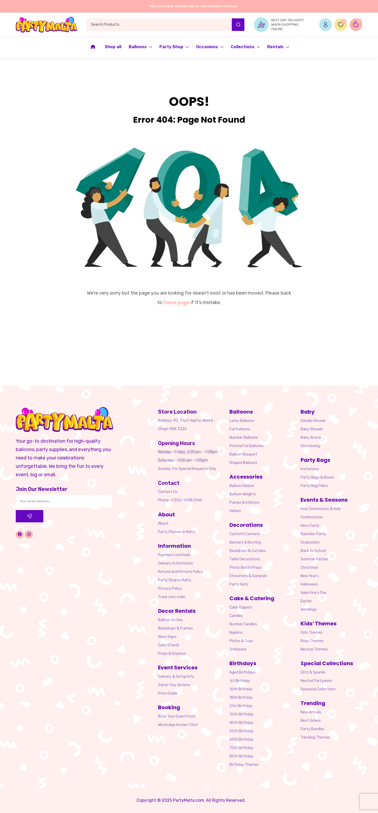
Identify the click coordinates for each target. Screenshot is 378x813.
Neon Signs (167, 637)
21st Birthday (241, 706)
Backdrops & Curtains (247, 551)
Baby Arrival (311, 437)
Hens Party (310, 525)
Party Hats (238, 584)
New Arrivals (311, 712)
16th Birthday (241, 689)
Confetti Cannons (244, 534)
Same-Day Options (174, 685)
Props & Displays (172, 653)
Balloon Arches (170, 620)
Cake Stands (169, 645)
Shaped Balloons (243, 462)
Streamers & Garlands (248, 576)
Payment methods (174, 555)
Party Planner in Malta (176, 532)
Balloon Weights (242, 494)
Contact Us (167, 492)
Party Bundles (312, 729)
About (163, 523)
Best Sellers (311, 720)
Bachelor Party (313, 534)
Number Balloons (243, 437)
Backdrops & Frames (175, 628)
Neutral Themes (314, 649)
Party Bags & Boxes (317, 477)
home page (176, 302)
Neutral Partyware (316, 681)
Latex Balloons (241, 421)
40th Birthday (241, 722)
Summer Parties (314, 559)
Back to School (313, 551)
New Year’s (310, 576)
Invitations (310, 469)
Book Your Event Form (177, 716)
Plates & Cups (241, 641)
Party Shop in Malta (174, 580)
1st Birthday (239, 681)
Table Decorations (244, 559)
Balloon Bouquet (243, 454)
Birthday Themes (244, 764)
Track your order (172, 597)
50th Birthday (241, 731)
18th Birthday (241, 697)
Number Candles (243, 624)
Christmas (309, 567)
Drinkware (237, 649)
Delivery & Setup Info (176, 676)
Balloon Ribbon (241, 486)
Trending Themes (315, 737)
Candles (236, 616)
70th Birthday (241, 748)
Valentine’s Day (314, 592)
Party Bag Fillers (314, 486)
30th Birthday (241, 714)
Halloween (309, 584)
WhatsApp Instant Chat (178, 725)
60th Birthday (241, 739)
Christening (310, 446)
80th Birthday (241, 756)
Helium (235, 511)
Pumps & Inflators (244, 502)
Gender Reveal (313, 421)
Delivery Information (175, 563)
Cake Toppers (240, 607)
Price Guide (167, 693)
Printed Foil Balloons (246, 446)
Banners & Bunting (245, 542)
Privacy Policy (170, 588)
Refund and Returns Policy (180, 572)
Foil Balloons (239, 429)
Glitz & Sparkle (313, 672)
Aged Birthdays (242, 672)
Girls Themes (312, 632)
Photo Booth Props (245, 567)
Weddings (309, 609)
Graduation (310, 542)
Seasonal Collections (318, 689)
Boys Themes (312, 641)
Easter (306, 601)
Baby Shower (312, 429)
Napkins (236, 632)
